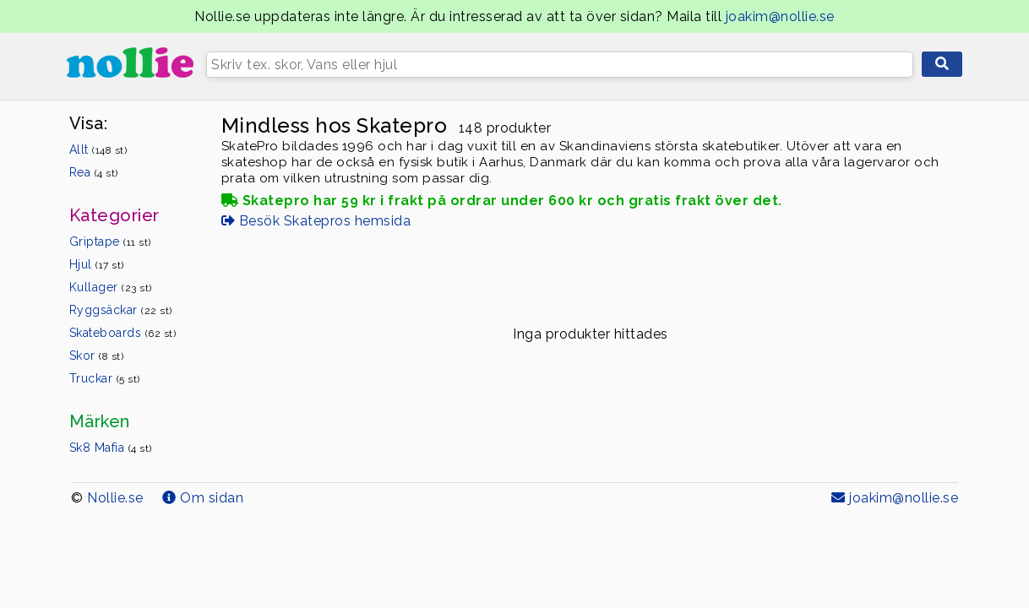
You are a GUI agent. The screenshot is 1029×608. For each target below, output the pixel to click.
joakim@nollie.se (780, 16)
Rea (93, 172)
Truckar (104, 378)
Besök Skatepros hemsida (316, 221)
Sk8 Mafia (110, 447)
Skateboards (123, 332)
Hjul (96, 264)
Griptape (110, 241)
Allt (98, 149)
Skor (96, 355)
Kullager (110, 287)
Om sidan (202, 498)
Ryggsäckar (120, 310)
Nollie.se (115, 498)
